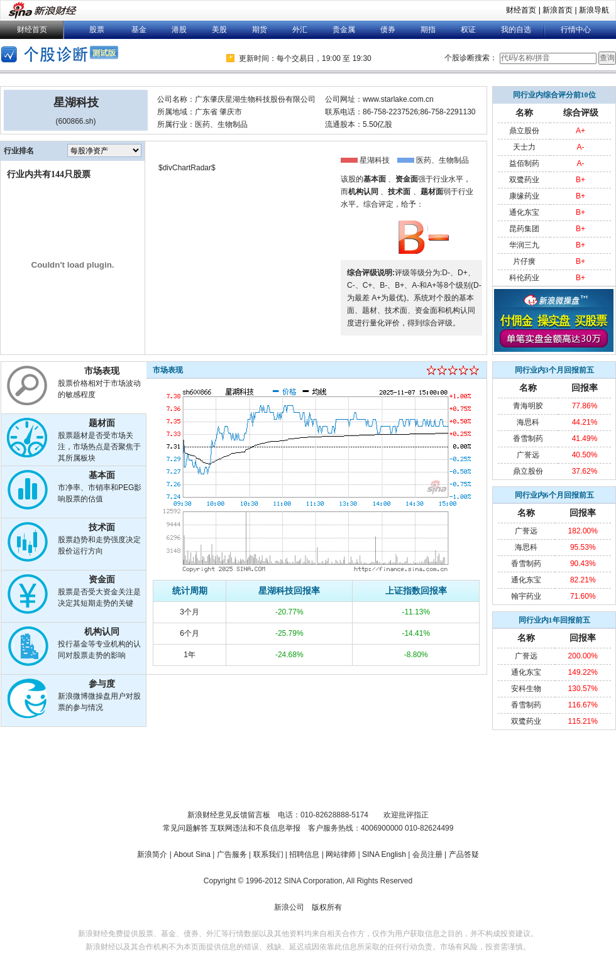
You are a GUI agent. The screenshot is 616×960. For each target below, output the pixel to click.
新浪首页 (557, 10)
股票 (96, 29)
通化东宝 (524, 212)
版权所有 (327, 907)
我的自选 (516, 29)
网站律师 (341, 854)
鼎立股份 (524, 130)
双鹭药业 (524, 179)
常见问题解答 (185, 828)
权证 (468, 29)
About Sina (192, 854)
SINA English (384, 854)
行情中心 (576, 29)
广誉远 (528, 454)
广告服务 (232, 854)
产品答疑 (464, 854)
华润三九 (524, 245)
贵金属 (344, 29)
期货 (259, 29)
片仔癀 (524, 261)
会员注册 (427, 854)
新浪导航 (594, 10)
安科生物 (526, 688)
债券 (387, 29)
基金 (138, 29)
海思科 (528, 422)
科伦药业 (524, 277)
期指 (428, 29)
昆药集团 (524, 228)
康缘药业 (524, 196)
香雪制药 (528, 438)
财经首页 (521, 10)
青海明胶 (528, 405)
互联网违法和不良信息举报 (255, 828)
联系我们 (268, 854)
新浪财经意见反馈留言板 (228, 814)
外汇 (299, 29)
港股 (179, 29)
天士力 (524, 147)
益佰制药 (524, 163)
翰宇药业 (526, 596)
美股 (219, 29)
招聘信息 (304, 854)
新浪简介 (152, 854)
